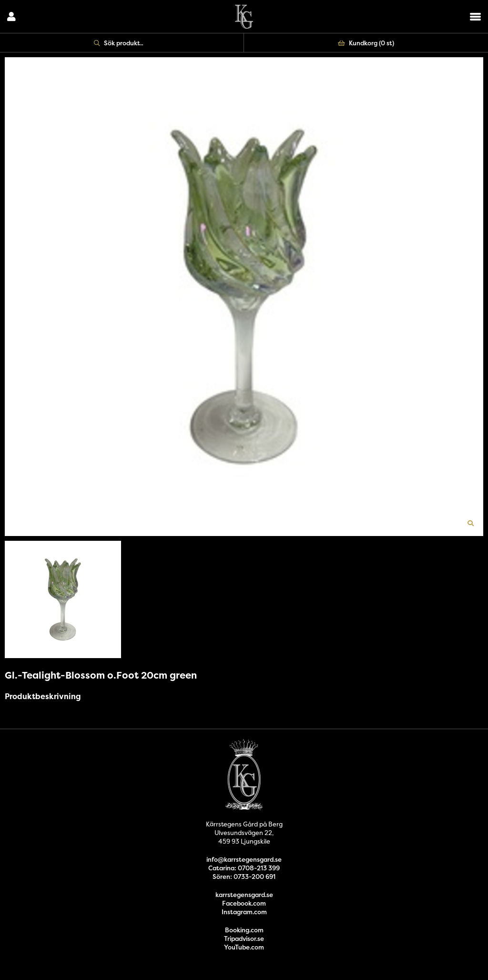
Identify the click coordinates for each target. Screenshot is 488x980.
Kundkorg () (366, 43)
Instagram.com (244, 912)
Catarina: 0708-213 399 (244, 868)
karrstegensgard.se (244, 894)
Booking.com (244, 930)
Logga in (11, 16)
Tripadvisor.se (244, 938)
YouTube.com (244, 947)
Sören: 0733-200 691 (244, 876)
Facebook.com (244, 903)
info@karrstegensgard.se (244, 859)
